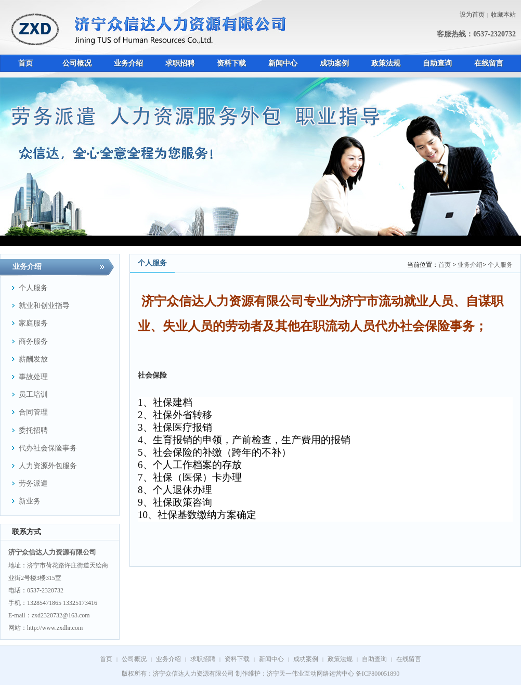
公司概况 (134, 659)
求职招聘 (202, 659)
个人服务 (500, 264)
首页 (444, 264)
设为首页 (472, 14)
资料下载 (237, 659)
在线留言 (408, 659)
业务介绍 (470, 264)
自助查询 (374, 659)
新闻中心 (271, 659)
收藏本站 (503, 14)
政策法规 (340, 659)
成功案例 (305, 659)
